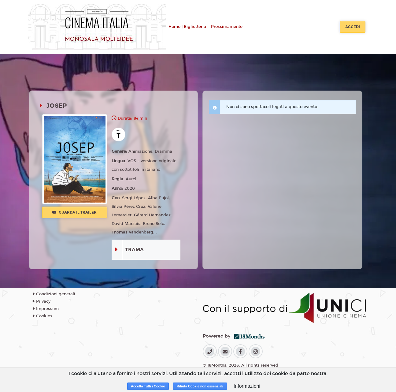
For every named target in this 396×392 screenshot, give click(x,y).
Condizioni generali (54, 294)
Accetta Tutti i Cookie (148, 386)
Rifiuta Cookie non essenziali (200, 386)
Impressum (46, 308)
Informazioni (247, 386)
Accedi (352, 27)
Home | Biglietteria (187, 26)
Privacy (41, 301)
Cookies (42, 316)
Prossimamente (226, 26)
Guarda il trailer (74, 212)
